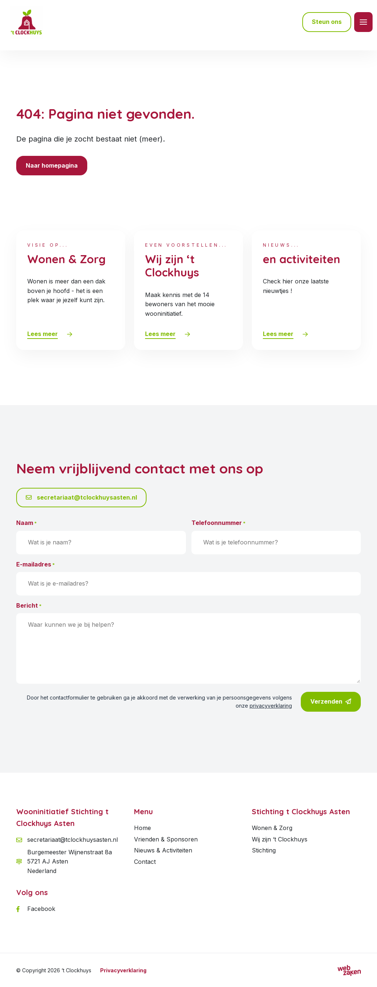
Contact (145, 861)
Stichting (264, 850)
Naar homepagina (52, 165)
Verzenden (330, 702)
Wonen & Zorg (272, 828)
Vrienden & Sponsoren (166, 839)
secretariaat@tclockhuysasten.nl (81, 497)
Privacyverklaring (123, 970)
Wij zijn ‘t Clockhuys (279, 839)
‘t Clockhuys (76, 970)
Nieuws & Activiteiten (163, 850)
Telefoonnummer (218, 523)
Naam (26, 523)
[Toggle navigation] (363, 22)
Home (142, 828)
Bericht (29, 606)
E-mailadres (35, 565)
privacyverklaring (271, 705)
